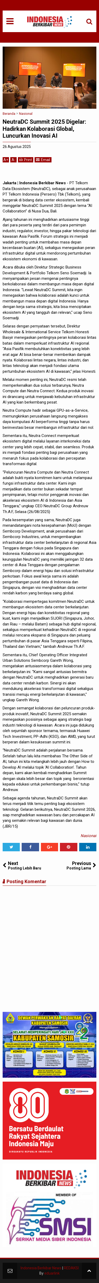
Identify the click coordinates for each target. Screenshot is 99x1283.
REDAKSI (71, 1268)
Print (25, 159)
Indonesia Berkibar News (41, 1268)
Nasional (88, 835)
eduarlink (52, 1273)
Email (43, 159)
